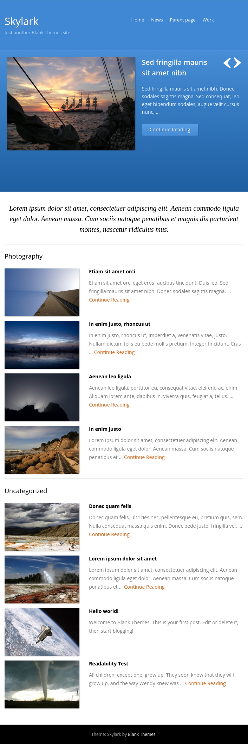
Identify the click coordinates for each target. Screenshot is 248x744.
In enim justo (105, 429)
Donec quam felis (110, 506)
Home (137, 20)
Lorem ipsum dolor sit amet (123, 558)
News (157, 20)
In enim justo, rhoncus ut (119, 324)
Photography (24, 256)
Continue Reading (170, 129)
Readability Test (108, 663)
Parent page (183, 20)
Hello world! (103, 611)
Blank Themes (142, 734)
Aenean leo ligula (110, 376)
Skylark (21, 21)
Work (208, 20)
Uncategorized (26, 490)
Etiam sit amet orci (112, 271)
